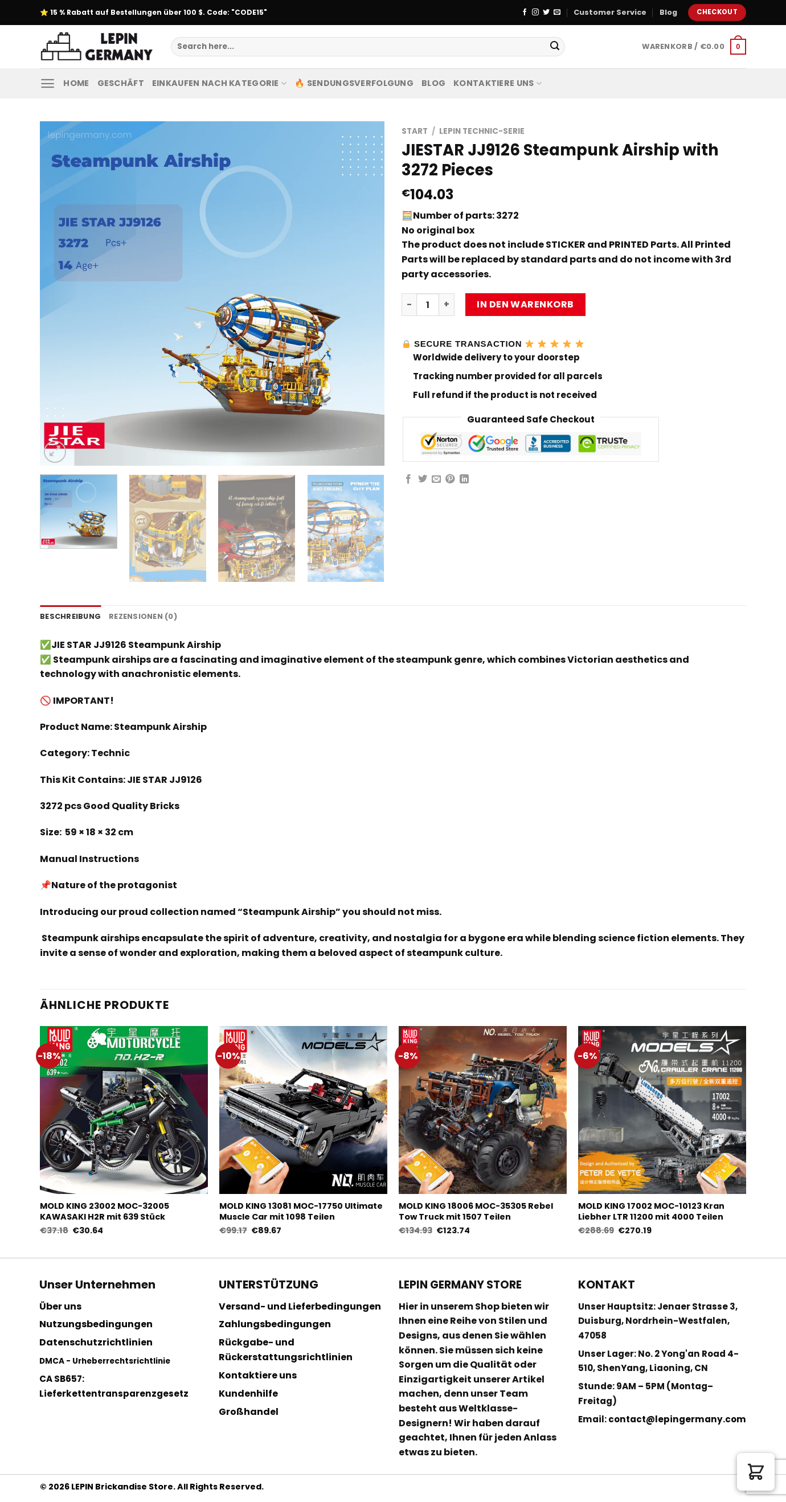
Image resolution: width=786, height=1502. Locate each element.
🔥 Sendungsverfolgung (354, 83)
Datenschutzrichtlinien (96, 1342)
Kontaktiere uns (497, 83)
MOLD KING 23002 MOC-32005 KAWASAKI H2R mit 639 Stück (104, 1211)
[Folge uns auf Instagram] (535, 13)
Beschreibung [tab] (70, 616)
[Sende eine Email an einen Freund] (436, 479)
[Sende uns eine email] (557, 13)
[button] (756, 1472)
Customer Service (610, 12)
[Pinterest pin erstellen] (450, 479)
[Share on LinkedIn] (464, 479)
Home (76, 83)
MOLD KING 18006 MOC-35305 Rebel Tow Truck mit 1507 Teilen (476, 1211)
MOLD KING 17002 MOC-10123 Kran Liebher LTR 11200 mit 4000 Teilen (651, 1211)
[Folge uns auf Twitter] (546, 13)
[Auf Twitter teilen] (422, 479)
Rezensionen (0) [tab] (143, 616)
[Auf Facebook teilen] (408, 479)
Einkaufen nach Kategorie (219, 83)
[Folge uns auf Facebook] (524, 13)
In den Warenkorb (525, 304)
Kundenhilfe (248, 1393)
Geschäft (120, 83)
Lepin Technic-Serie (482, 131)
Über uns (60, 1306)
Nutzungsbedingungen (96, 1324)
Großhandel (249, 1411)
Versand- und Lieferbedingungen (300, 1306)
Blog (668, 12)
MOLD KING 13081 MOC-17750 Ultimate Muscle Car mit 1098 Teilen (301, 1211)
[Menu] (47, 83)
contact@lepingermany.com (677, 1419)
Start (415, 131)
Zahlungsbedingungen (275, 1324)
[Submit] (554, 46)
